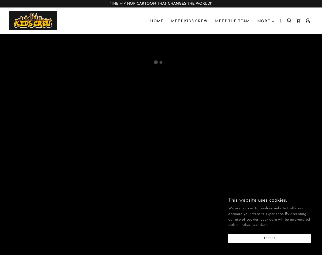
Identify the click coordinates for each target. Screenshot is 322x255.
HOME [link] (157, 21)
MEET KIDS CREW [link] (189, 21)
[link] (33, 20)
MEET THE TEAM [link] (232, 21)
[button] (266, 21)
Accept (269, 238)
